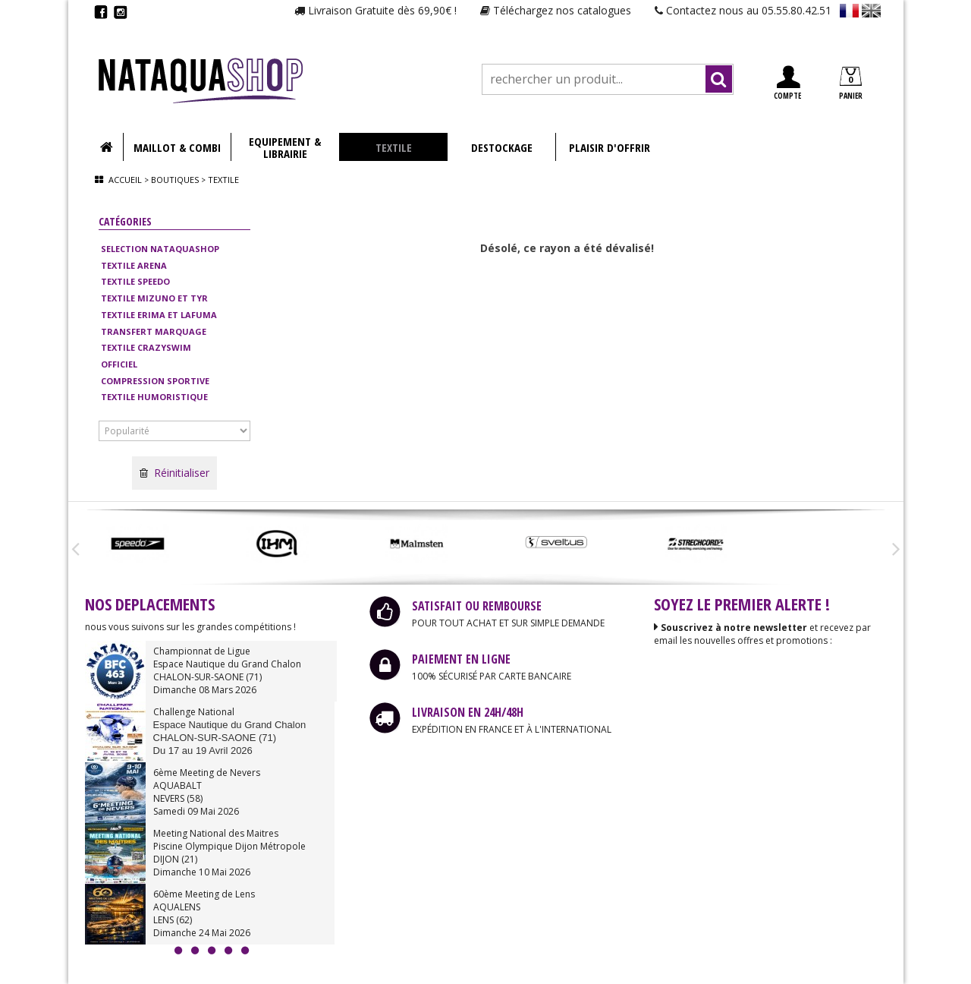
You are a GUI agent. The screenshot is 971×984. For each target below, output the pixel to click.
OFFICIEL (119, 364)
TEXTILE (394, 147)
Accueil (125, 179)
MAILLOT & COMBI (177, 147)
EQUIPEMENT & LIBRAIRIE (285, 147)
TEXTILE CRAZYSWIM (146, 347)
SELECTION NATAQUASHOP (160, 248)
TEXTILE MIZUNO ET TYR (154, 298)
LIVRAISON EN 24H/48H (467, 712)
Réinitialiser (174, 472)
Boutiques (175, 179)
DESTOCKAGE (502, 147)
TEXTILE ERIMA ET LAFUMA (159, 314)
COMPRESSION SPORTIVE (155, 380)
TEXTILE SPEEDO (135, 281)
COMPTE (787, 83)
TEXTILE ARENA (134, 265)
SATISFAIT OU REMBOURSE (477, 606)
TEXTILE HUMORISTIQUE (154, 396)
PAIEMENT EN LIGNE (461, 659)
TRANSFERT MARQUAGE (153, 331)
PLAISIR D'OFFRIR (609, 147)
